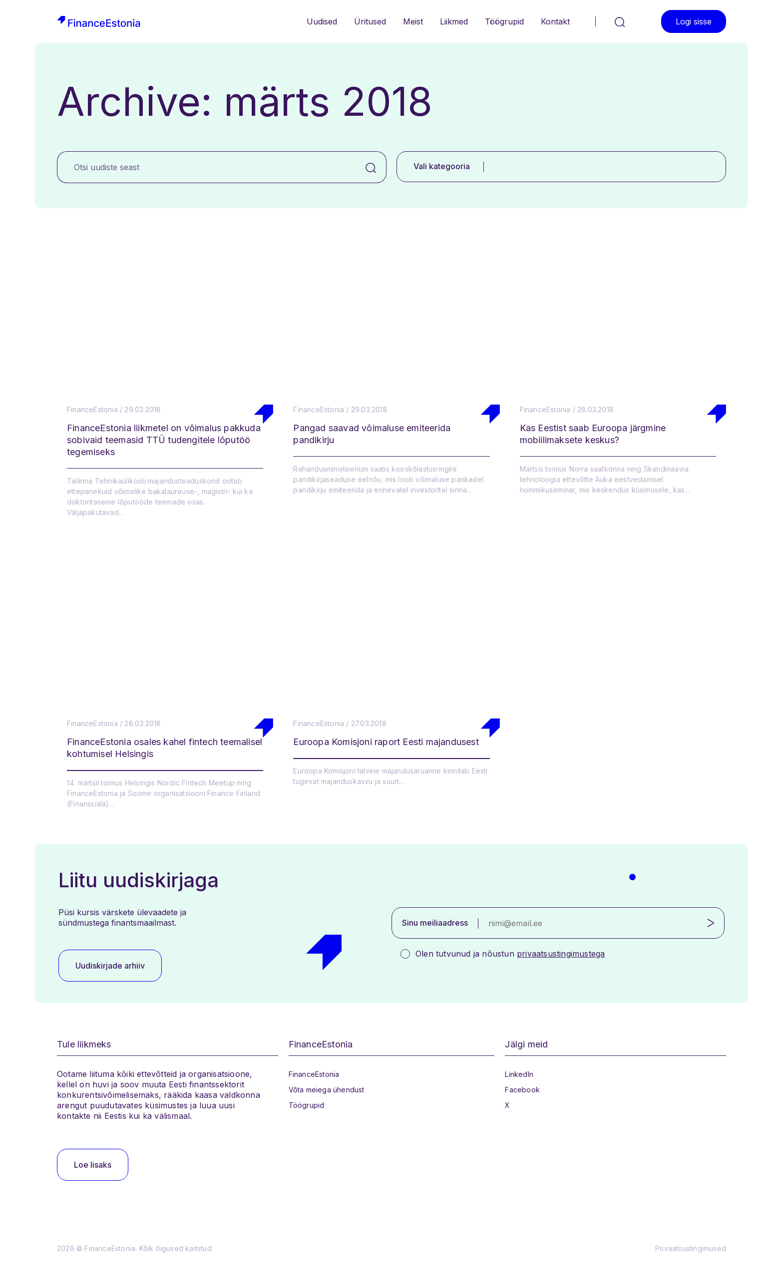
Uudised (322, 21)
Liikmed (454, 21)
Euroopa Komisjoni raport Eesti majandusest (385, 742)
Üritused (370, 21)
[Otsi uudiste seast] (206, 167)
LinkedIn (519, 1074)
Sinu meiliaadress (435, 923)
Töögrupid (504, 21)
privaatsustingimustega (561, 954)
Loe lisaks (92, 1165)
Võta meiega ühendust (327, 1089)
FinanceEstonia (314, 1074)
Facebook (522, 1089)
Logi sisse (694, 21)
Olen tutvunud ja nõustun (510, 954)
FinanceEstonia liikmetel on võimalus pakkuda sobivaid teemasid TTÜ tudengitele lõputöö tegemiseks (164, 440)
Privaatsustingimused (690, 1248)
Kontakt (555, 21)
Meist (413, 21)
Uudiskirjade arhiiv (110, 966)
